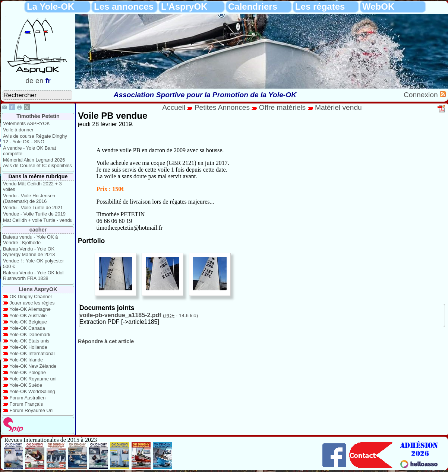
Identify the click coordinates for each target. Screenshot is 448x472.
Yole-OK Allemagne (30, 309)
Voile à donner (18, 130)
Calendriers (252, 6)
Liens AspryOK (38, 289)
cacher (38, 230)
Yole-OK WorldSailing (32, 391)
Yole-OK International (31, 353)
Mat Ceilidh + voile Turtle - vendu (38, 220)
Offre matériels (282, 107)
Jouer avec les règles (32, 303)
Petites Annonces (222, 107)
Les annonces (124, 6)
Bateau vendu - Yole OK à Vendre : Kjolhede (30, 239)
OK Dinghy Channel (31, 296)
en (39, 80)
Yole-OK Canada (27, 328)
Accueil (173, 107)
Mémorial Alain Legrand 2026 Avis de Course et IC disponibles (37, 162)
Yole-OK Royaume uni (32, 379)
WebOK (378, 6)
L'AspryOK (184, 6)
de (29, 80)
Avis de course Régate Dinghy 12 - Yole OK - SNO (35, 138)
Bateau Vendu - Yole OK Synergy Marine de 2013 (29, 251)
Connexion (422, 95)
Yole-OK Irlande (26, 360)
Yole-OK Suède (25, 385)
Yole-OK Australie (28, 315)
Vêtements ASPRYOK (26, 123)
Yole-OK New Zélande (32, 366)
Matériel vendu (338, 107)
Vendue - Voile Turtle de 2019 (34, 214)
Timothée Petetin (38, 116)
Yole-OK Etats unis (29, 341)
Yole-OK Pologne (27, 372)
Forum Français (26, 404)
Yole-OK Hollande (28, 347)
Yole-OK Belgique (28, 322)
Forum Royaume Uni (32, 410)
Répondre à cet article (106, 341)
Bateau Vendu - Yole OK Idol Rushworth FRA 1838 (33, 275)
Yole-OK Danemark (29, 334)
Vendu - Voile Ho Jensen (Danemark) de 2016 (29, 198)
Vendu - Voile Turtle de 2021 (33, 207)
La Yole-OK (50, 6)
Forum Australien (28, 398)
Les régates (320, 6)
